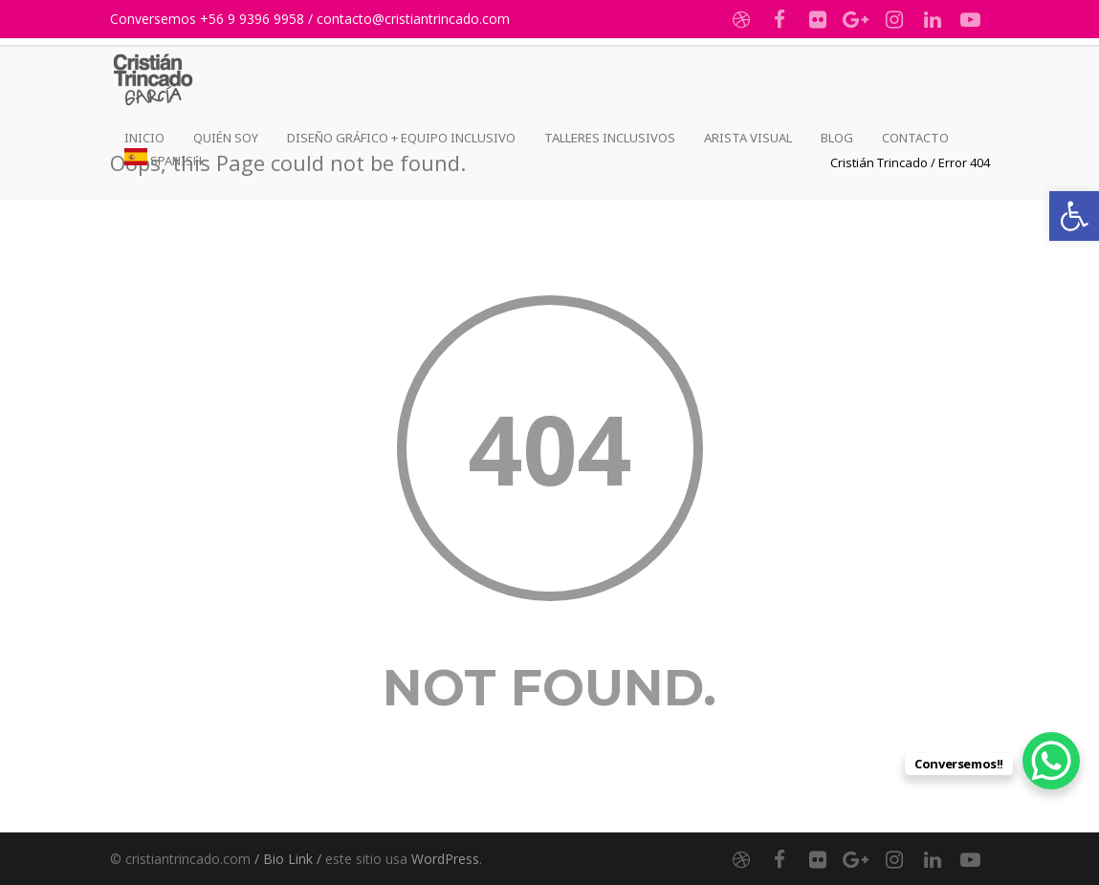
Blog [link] (837, 137)
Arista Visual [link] (748, 137)
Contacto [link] (915, 137)
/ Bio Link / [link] (287, 859)
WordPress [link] (445, 859)
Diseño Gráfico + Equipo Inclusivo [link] (401, 137)
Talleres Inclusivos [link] (609, 137)
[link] (1074, 216)
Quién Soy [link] (225, 137)
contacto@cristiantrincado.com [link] (413, 19)
